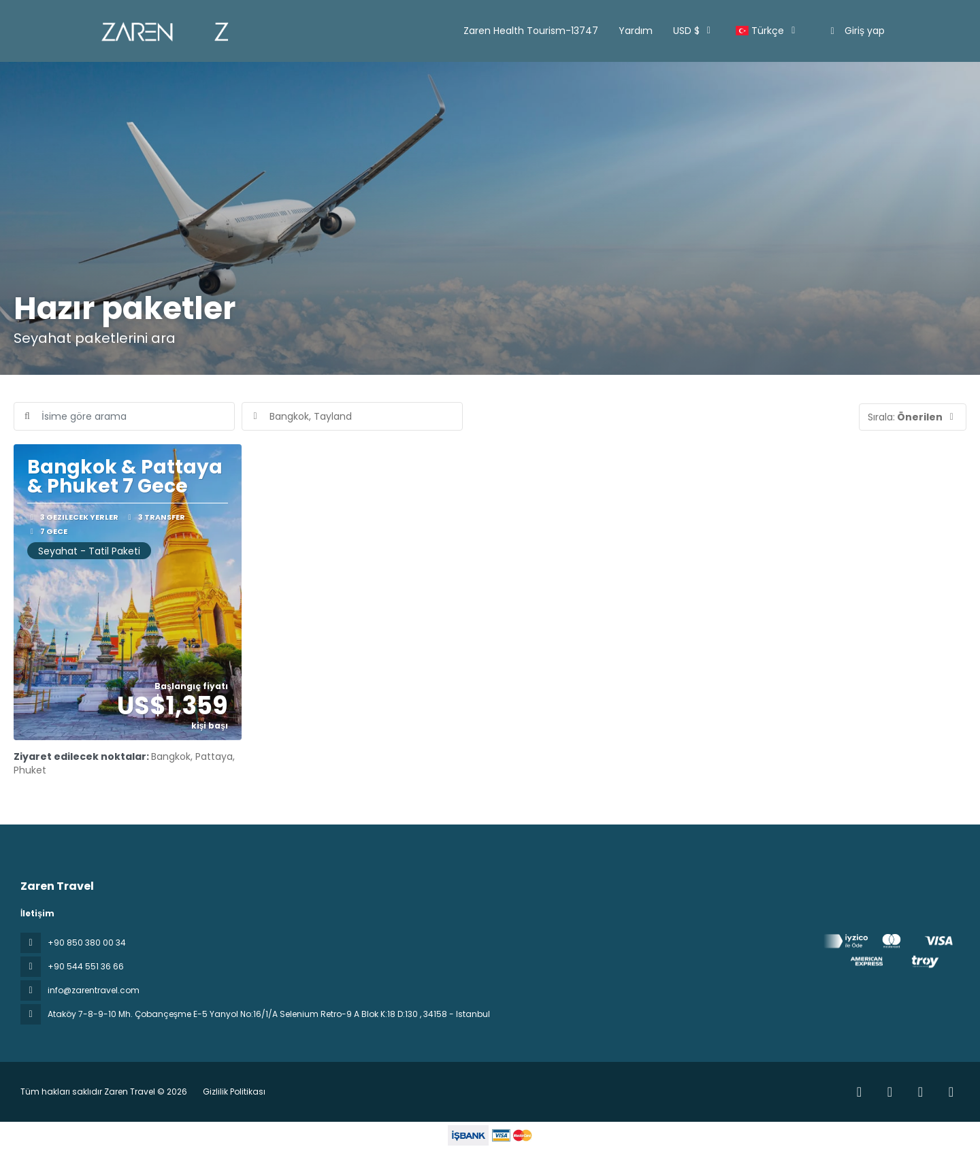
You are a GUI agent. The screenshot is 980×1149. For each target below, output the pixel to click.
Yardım (636, 30)
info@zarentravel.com (94, 990)
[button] (913, 417)
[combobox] (352, 416)
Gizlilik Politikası (234, 1091)
